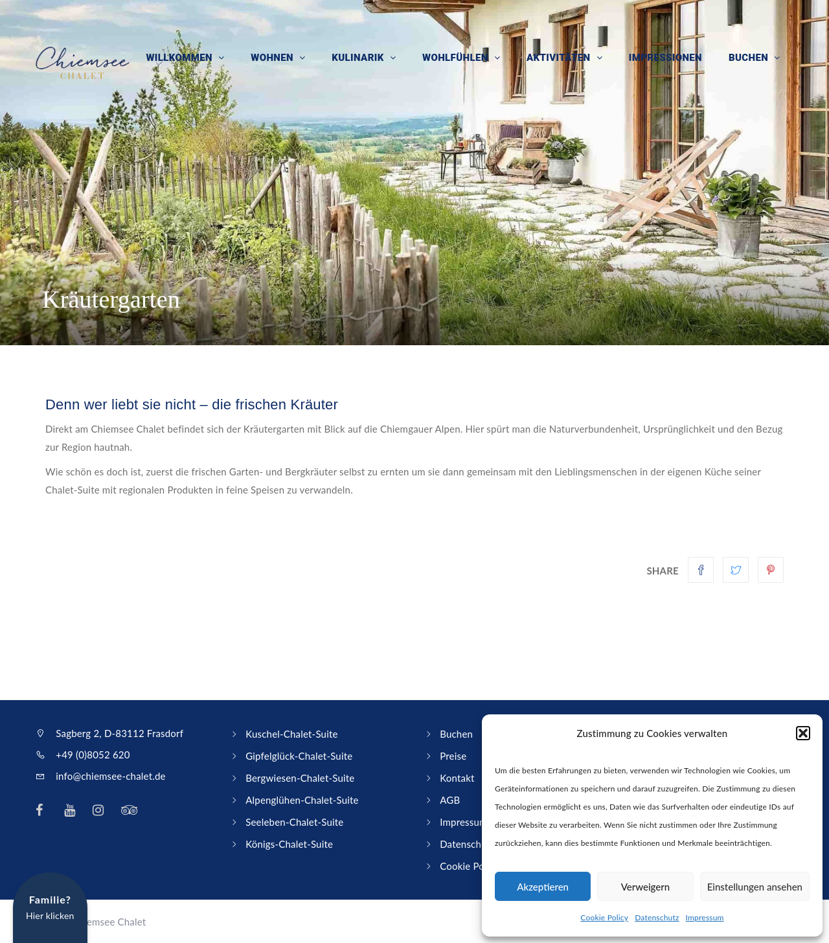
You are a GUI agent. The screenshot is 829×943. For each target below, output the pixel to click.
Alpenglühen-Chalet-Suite (302, 800)
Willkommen (184, 58)
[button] (803, 733)
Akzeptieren (543, 886)
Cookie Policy (604, 917)
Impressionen (666, 58)
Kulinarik (361, 58)
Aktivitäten (561, 58)
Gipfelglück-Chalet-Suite (298, 756)
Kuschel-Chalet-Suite (291, 734)
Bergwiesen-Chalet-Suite (299, 778)
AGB (450, 800)
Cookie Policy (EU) (480, 866)
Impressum (705, 917)
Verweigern (645, 886)
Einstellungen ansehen (754, 886)
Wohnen (276, 58)
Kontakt (457, 778)
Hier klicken (50, 907)
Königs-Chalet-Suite (289, 844)
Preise (453, 756)
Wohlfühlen (458, 58)
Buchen (750, 58)
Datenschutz (657, 917)
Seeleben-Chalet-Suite (294, 822)
